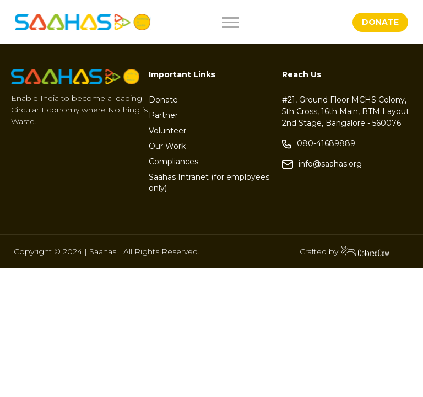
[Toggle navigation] (256, 22)
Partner (163, 115)
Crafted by (345, 251)
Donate (163, 100)
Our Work (167, 146)
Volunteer (167, 131)
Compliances (173, 162)
